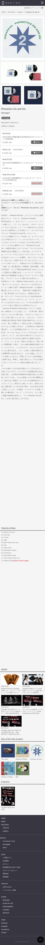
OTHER (3, 897)
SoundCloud (5, 929)
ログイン (33, 8)
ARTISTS (6, 828)
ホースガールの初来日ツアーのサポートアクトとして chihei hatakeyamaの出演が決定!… (32, 711)
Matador (20, 12)
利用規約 (6, 877)
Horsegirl (6, 118)
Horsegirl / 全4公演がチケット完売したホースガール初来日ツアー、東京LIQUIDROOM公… (11, 711)
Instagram (4, 926)
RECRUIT (6, 913)
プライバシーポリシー (10, 870)
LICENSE (6, 910)
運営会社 (6, 873)
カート (39, 8)
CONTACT (4, 884)
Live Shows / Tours (9, 841)
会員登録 (27, 8)
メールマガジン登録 (9, 890)
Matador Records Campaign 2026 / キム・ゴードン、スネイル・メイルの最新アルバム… (11, 690)
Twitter (3, 920)
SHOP (3, 854)
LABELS (5, 831)
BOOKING (6, 900)
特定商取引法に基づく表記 (11, 867)
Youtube (3, 932)
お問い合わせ (7, 887)
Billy (17, 777)
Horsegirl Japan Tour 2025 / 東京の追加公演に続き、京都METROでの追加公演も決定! (11, 732)
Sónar (5, 847)
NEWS (3, 821)
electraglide (6, 844)
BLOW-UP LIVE (8, 903)
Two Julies (4, 759)
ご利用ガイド (7, 857)
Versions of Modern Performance (26, 759)
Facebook (4, 923)
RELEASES (11, 12)
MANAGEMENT (8, 906)
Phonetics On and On (37, 759)
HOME (3, 12)
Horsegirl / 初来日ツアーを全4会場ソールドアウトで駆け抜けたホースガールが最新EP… (32, 690)
